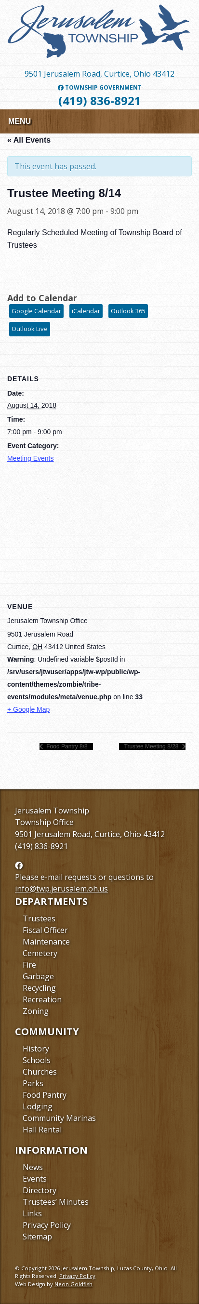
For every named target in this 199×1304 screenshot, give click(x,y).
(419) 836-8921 (99, 100)
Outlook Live (30, 328)
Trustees (39, 918)
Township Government (100, 87)
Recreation (42, 999)
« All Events (29, 140)
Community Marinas (59, 1118)
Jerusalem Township (52, 810)
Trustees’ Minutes (56, 1202)
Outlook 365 (128, 310)
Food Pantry (44, 1095)
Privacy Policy (47, 1225)
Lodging (38, 1106)
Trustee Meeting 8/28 (152, 746)
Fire (29, 964)
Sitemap (37, 1236)
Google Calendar (36, 310)
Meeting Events (30, 458)
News (33, 1167)
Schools (37, 1060)
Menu (19, 121)
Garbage (38, 976)
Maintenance (46, 941)
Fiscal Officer (45, 930)
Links (32, 1213)
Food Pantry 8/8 (66, 746)
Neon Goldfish (73, 1284)
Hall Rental (42, 1129)
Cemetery (40, 953)
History (36, 1048)
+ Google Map (28, 709)
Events (35, 1178)
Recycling (39, 988)
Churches (40, 1071)
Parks (33, 1083)
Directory (39, 1190)
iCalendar (86, 310)
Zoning (36, 1011)
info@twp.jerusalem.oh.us (61, 888)
